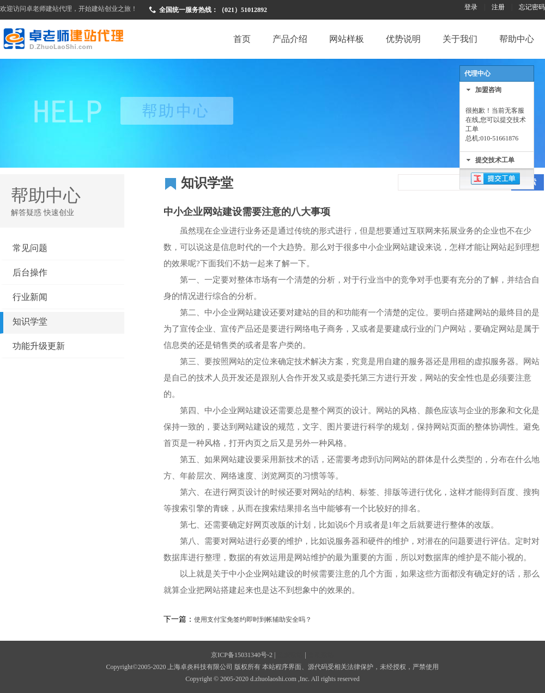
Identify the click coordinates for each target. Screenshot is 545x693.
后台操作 (30, 272)
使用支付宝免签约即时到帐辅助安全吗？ (253, 619)
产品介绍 (289, 39)
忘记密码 (532, 7)
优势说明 (403, 39)
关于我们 (460, 39)
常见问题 (30, 248)
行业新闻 (30, 297)
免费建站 (290, 655)
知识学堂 (30, 321)
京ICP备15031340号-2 (241, 655)
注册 (498, 7)
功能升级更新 (39, 346)
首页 (242, 39)
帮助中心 (516, 39)
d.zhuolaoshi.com (273, 679)
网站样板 (346, 39)
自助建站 (321, 655)
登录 (470, 7)
